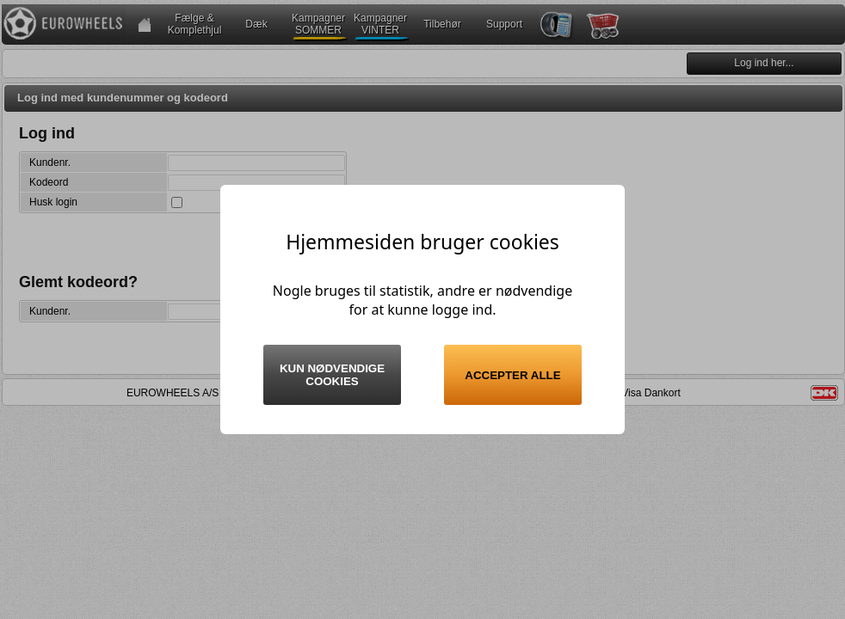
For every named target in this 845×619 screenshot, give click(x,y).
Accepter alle (512, 375)
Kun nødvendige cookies (332, 375)
